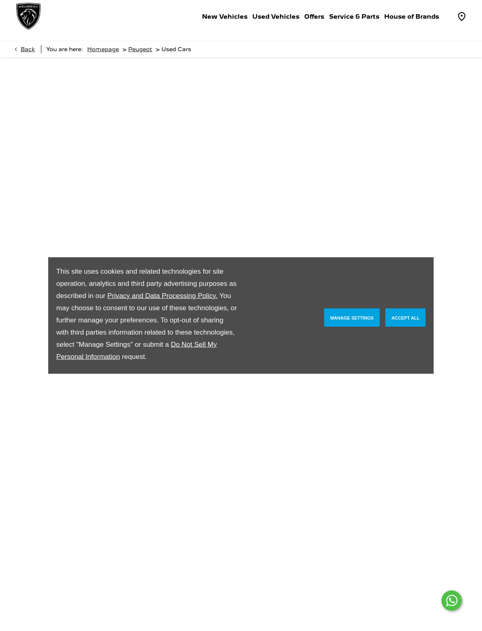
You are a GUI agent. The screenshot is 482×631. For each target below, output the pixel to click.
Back (28, 49)
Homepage (103, 49)
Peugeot (140, 49)
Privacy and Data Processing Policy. (162, 296)
